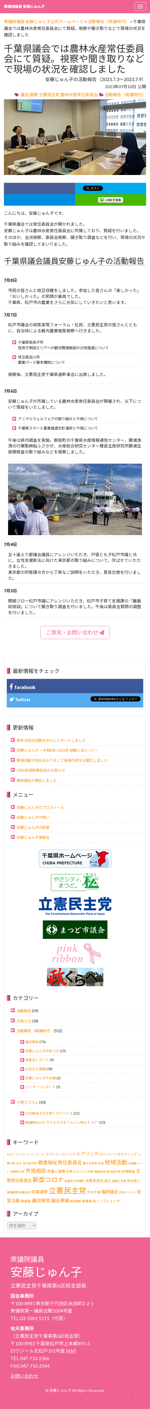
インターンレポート (40, 1087)
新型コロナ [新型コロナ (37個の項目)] (48, 1179)
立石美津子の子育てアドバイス (49, 1113)
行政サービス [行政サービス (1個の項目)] (127, 1192)
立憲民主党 (49, 94)
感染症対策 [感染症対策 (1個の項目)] (114, 1171)
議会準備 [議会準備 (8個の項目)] (60, 1200)
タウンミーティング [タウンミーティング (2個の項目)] (60, 1154)
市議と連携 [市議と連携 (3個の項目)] (56, 1171)
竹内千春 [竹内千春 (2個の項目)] (94, 1192)
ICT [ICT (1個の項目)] (12, 1154)
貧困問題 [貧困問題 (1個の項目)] (75, 1201)
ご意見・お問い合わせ (75, 632)
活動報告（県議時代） (125, 94)
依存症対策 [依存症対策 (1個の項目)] (30, 1163)
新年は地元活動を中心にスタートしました (51, 740)
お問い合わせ (24, 1376)
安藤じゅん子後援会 (33, 837)
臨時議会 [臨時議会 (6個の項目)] (109, 1191)
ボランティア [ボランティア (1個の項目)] (107, 1154)
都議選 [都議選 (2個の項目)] (87, 1201)
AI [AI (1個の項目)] (8, 1154)
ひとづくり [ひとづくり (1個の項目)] (22, 1154)
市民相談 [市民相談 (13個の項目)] (35, 1171)
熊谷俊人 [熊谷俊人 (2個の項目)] (133, 1181)
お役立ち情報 (35, 1069)
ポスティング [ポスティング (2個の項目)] (127, 1154)
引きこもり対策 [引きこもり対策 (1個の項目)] (84, 1171)
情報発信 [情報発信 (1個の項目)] (100, 1171)
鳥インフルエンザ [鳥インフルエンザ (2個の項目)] (106, 1201)
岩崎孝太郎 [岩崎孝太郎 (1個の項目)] (17, 1171)
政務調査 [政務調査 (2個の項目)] (128, 1171)
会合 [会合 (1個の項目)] (19, 1163)
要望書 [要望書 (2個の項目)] (26, 1201)
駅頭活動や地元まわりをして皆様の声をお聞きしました (62, 760)
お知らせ (24, 1021)
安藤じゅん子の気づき (42, 1051)
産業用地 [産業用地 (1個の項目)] (24, 1192)
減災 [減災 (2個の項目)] (107, 1181)
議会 (25, 94)
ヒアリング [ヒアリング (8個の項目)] (87, 1154)
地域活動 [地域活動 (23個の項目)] (116, 1162)
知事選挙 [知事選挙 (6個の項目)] (39, 1191)
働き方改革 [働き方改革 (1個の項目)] (90, 1163)
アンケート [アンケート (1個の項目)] (37, 1154)
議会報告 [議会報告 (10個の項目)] (41, 1200)
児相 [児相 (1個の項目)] (101, 1163)
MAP (71, 1351)
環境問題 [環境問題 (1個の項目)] (12, 1192)
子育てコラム (27, 1102)
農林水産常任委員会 (79, 94)
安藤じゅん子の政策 (33, 827)
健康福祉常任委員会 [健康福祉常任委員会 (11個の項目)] (60, 1162)
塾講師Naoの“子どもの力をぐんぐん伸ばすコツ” (61, 1122)
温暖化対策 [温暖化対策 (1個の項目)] (119, 1181)
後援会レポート (37, 1060)
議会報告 (32, 1042)
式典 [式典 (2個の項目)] (69, 1171)
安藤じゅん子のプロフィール (40, 807)
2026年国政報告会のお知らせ (41, 770)
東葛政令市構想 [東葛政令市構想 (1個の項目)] (74, 1181)
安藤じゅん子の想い (33, 817)
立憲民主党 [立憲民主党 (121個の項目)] (67, 1190)
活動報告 (24, 1011)
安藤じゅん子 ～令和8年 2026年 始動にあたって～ (57, 750)
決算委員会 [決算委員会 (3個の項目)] (94, 1180)
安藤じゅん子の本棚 (40, 1078)
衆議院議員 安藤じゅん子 (24, 6)
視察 (34, 94)
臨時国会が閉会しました (37, 780)
